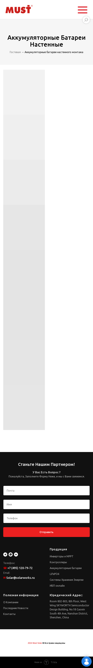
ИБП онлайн (57, 585)
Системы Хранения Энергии (66, 579)
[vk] (16, 554)
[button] (82, 10)
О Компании (10, 602)
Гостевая (15, 52)
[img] (19, 9)
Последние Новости (15, 608)
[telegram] (5, 554)
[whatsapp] (11, 554)
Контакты (9, 613)
